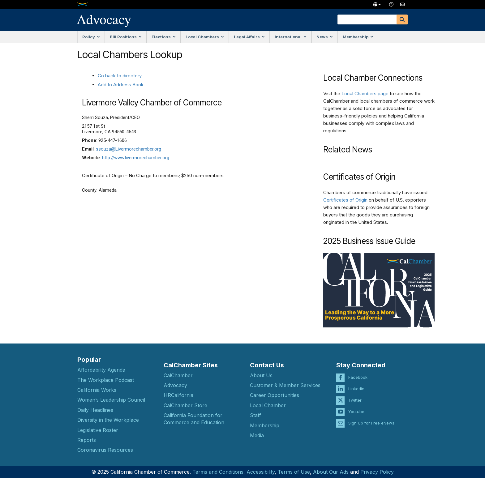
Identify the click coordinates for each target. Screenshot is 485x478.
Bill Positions (126, 36)
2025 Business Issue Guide (369, 241)
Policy (91, 36)
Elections (164, 36)
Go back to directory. (120, 76)
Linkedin (356, 383)
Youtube (356, 406)
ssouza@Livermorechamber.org (128, 149)
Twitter (355, 394)
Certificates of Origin (345, 200)
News (324, 36)
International (291, 36)
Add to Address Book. (121, 84)
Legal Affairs (249, 36)
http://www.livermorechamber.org (135, 157)
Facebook (357, 371)
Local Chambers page (364, 93)
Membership (358, 36)
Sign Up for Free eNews (371, 417)
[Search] (402, 19)
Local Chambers (205, 36)
